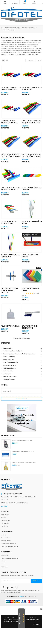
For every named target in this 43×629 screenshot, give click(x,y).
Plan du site (4, 526)
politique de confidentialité (25, 590)
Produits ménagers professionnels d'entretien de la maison (19, 354)
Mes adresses (4, 564)
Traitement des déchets (9, 365)
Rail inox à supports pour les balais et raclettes (9, 290)
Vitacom (21, 596)
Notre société (5, 514)
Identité (3, 561)
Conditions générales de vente (9, 546)
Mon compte (34, 1)
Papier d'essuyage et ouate (10, 362)
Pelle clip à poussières (10, 326)
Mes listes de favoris (21, 399)
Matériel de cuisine (8, 371)
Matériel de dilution (8, 359)
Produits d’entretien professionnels (12, 351)
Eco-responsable (7, 348)
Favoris (4, 385)
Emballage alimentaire (9, 379)
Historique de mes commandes (9, 558)
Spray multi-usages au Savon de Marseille (23, 462)
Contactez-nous (5, 520)
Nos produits (5, 1)
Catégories (5, 343)
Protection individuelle (9, 368)
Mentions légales (5, 540)
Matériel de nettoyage (9, 356)
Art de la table (7, 374)
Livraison (3, 535)
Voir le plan (4, 506)
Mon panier (4, 567)
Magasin (3, 517)
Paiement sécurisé (6, 538)
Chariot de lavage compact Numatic (22, 440)
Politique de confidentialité (8, 543)
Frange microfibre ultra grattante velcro (23, 451)
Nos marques (4, 523)
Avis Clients (20, 618)
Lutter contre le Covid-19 (10, 376)
